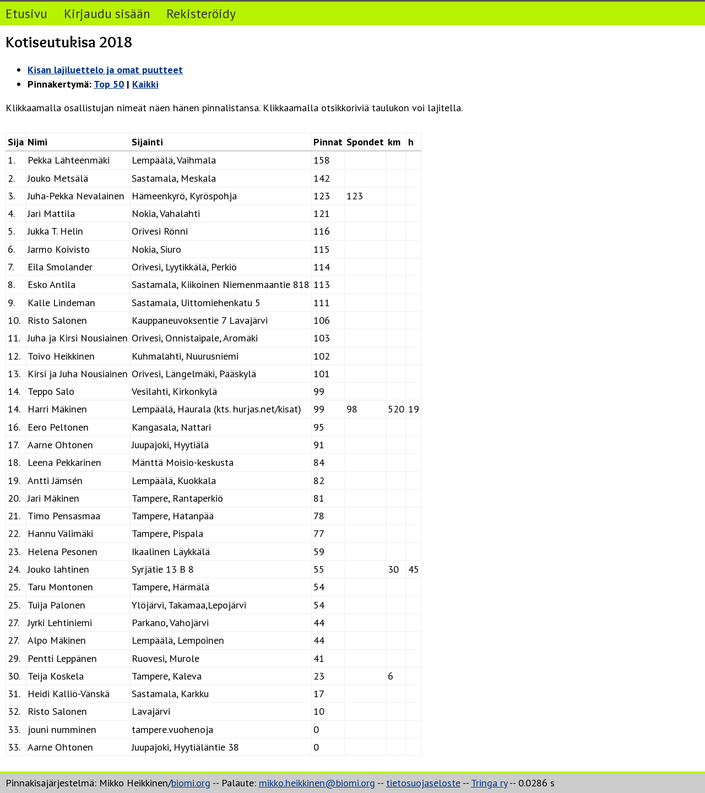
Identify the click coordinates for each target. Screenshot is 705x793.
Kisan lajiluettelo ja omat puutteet (105, 69)
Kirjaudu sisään (107, 13)
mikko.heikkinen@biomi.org (317, 782)
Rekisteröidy (201, 13)
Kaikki (145, 84)
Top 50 (109, 84)
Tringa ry (489, 782)
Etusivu (26, 13)
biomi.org (190, 782)
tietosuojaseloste (423, 782)
